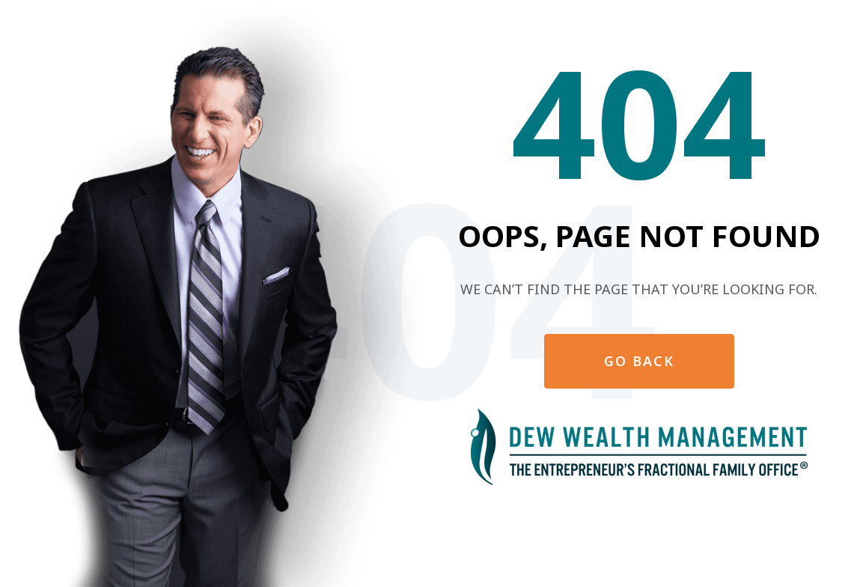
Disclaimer (599, 520)
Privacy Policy (670, 520)
